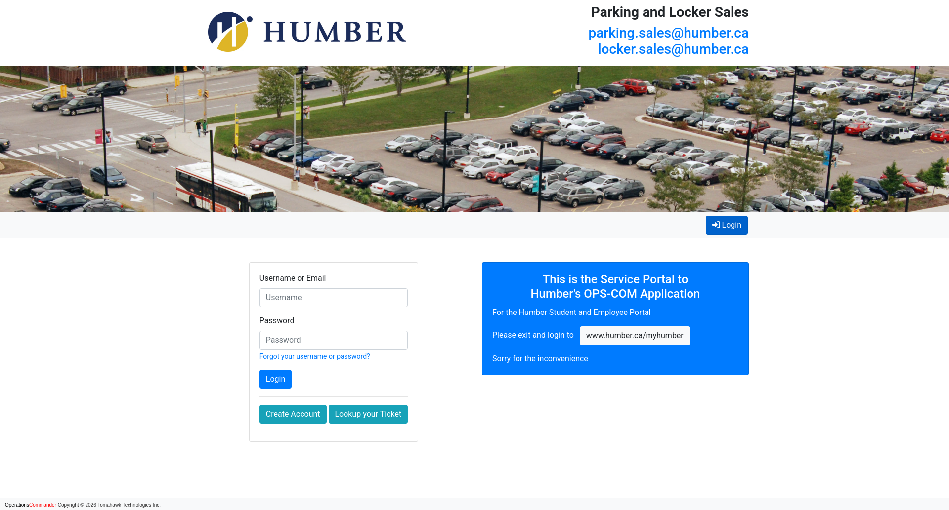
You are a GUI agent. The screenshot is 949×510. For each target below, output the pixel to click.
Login (730, 224)
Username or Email (292, 278)
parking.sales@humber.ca (668, 33)
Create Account (293, 414)
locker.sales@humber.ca (673, 49)
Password (277, 320)
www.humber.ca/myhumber (635, 335)
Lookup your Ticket (368, 414)
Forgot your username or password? (314, 356)
